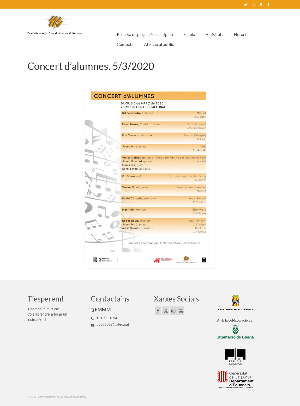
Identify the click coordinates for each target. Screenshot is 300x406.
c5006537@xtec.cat (110, 324)
